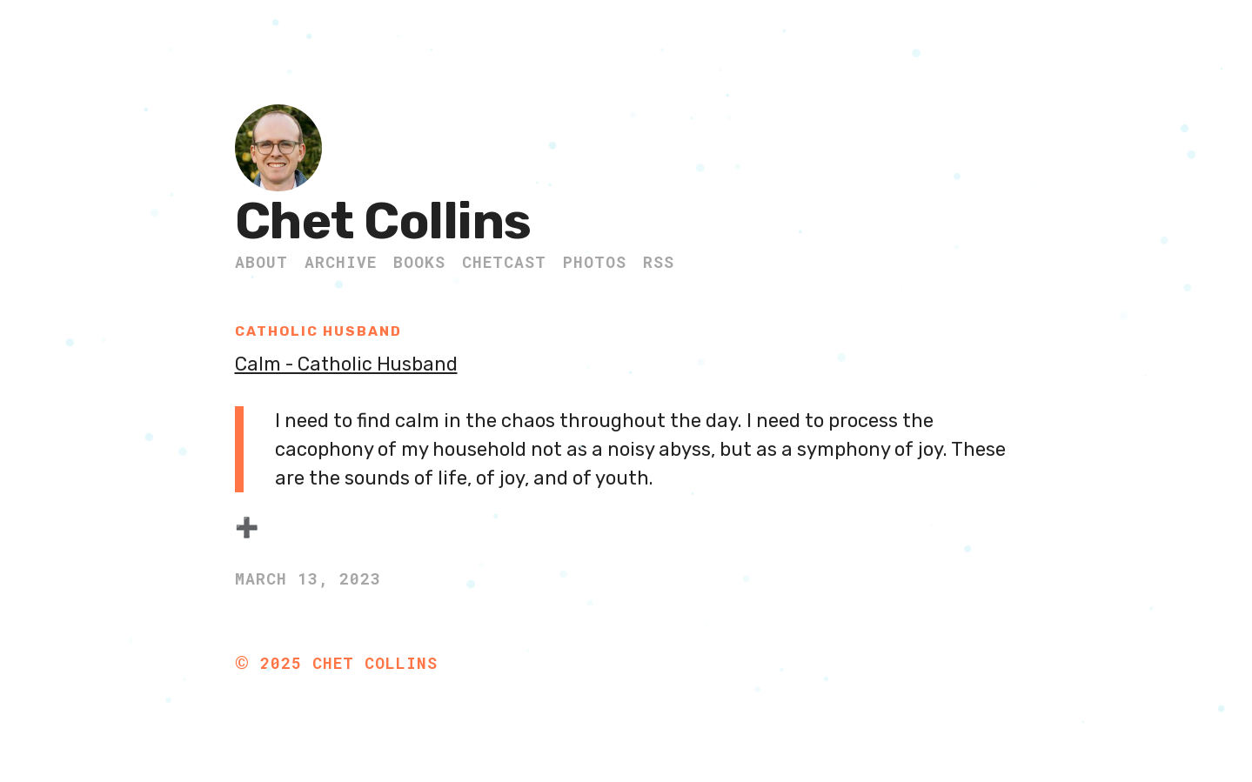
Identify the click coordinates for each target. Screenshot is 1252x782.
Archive (341, 261)
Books (419, 261)
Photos (594, 261)
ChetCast (504, 261)
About (261, 261)
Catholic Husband (321, 331)
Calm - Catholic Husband (348, 364)
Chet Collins (383, 221)
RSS (658, 261)
